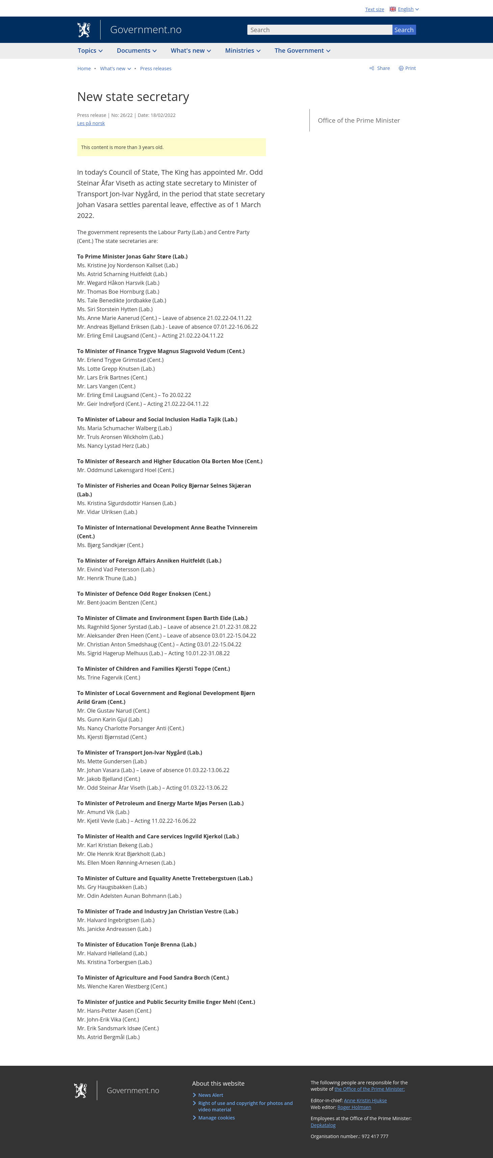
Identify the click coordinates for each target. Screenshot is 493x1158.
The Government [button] (300, 50)
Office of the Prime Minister (359, 120)
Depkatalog (323, 1125)
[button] (115, 68)
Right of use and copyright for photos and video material (245, 1106)
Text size (374, 9)
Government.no (141, 30)
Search (404, 30)
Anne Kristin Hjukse (365, 1100)
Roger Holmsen (354, 1107)
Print (410, 68)
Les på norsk (91, 123)
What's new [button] (188, 50)
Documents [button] (134, 50)
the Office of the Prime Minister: (369, 1089)
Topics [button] (88, 50)
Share (383, 68)
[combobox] (319, 30)
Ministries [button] (240, 50)
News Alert (210, 1095)
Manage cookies (216, 1117)
